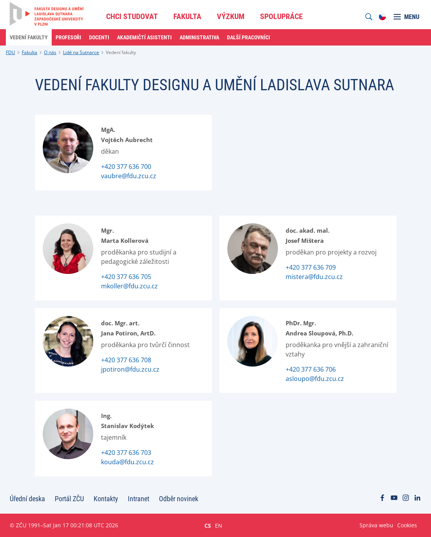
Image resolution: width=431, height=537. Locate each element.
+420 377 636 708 (126, 360)
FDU (10, 52)
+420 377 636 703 (126, 452)
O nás (50, 52)
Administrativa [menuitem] (199, 37)
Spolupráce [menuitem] (281, 16)
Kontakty (106, 499)
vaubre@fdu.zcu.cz (128, 176)
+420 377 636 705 (126, 276)
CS (207, 525)
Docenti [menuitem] (99, 37)
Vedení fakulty (121, 52)
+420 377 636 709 (311, 267)
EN (218, 525)
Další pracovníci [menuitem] (248, 37)
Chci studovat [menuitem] (132, 16)
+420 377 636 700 (126, 166)
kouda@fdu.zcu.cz (127, 462)
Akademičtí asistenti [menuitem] (144, 37)
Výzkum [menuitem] (230, 16)
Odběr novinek (178, 499)
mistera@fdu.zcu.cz (314, 276)
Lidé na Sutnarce (81, 52)
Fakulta (29, 52)
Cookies (407, 525)
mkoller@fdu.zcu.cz (129, 286)
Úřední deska (27, 499)
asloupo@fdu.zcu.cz (315, 378)
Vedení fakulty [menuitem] (29, 37)
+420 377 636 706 (311, 369)
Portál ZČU (69, 499)
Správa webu (376, 525)
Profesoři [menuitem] (68, 37)
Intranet (138, 499)
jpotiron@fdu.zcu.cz (130, 369)
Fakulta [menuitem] (187, 16)
